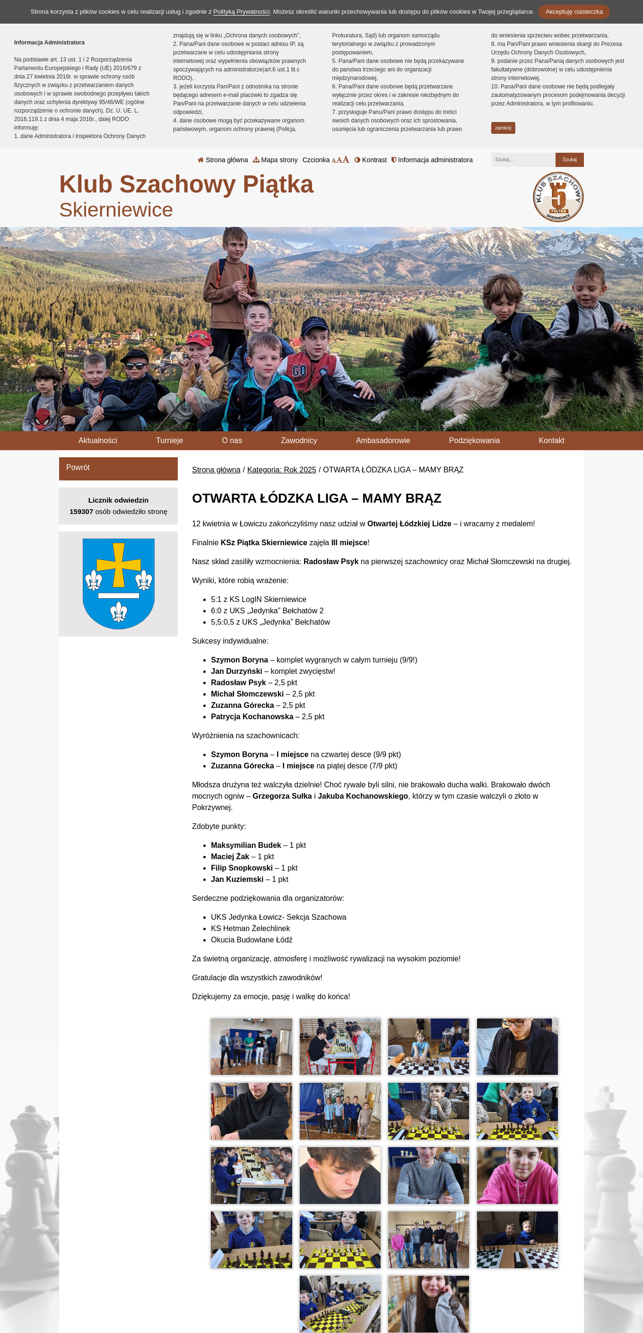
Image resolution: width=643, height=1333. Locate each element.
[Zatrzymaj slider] (321, 422)
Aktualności (97, 440)
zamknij (503, 128)
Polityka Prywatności (382, 1278)
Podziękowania (474, 440)
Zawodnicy (299, 440)
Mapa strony (275, 160)
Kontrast (371, 160)
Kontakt (552, 440)
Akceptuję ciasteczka (574, 11)
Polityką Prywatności (241, 11)
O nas (232, 440)
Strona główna (223, 160)
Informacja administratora (432, 160)
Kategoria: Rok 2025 (281, 470)
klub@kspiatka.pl (290, 1290)
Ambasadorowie (383, 440)
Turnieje (169, 440)
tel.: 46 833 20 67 (291, 1279)
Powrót (78, 467)
